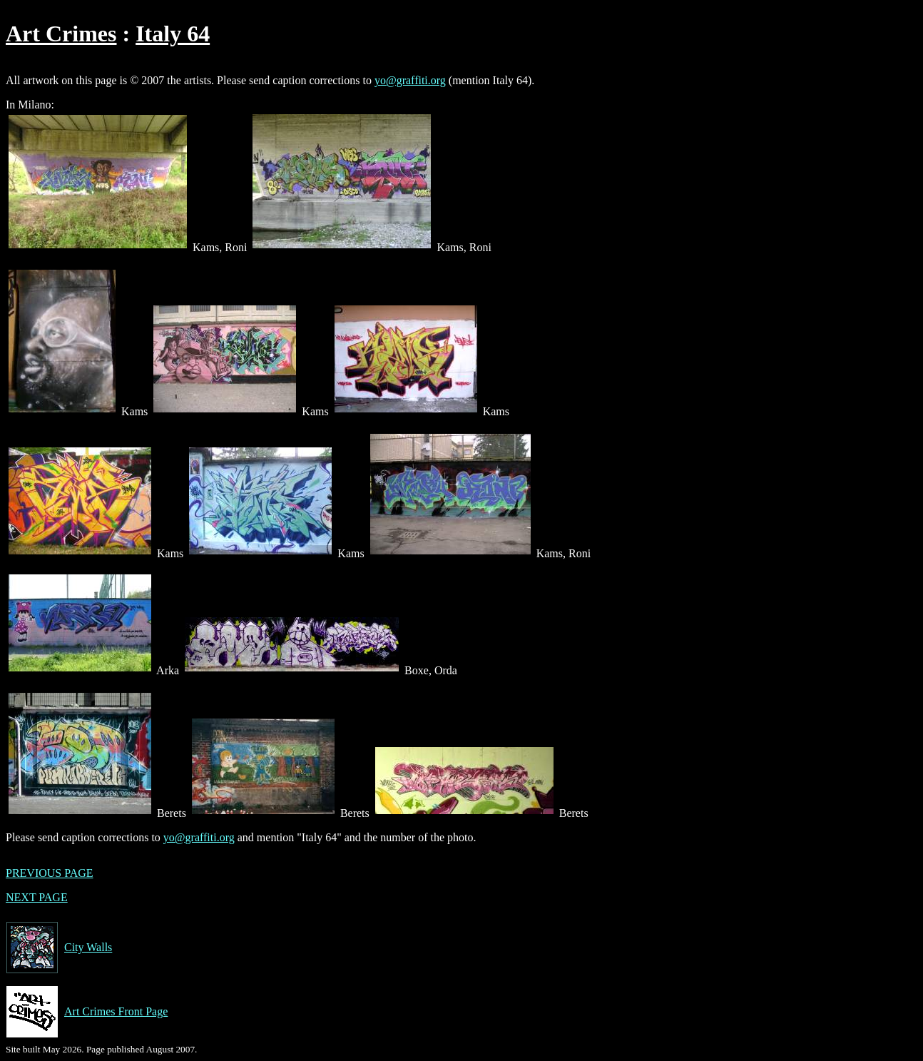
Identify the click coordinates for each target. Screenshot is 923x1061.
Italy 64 (173, 33)
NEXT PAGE (37, 897)
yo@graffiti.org (410, 80)
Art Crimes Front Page (87, 1011)
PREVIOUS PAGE (49, 873)
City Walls (59, 947)
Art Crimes (61, 33)
